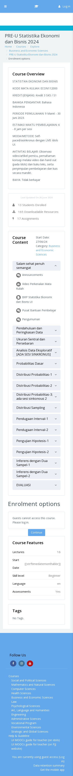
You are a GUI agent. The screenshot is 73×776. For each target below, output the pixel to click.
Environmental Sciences (26, 727)
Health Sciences (21, 693)
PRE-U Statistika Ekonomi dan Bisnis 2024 (33, 54)
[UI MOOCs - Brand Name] (36, 6)
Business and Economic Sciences (28, 50)
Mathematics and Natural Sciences (33, 684)
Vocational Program (23, 723)
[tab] (36, 266)
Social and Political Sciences (28, 680)
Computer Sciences (23, 689)
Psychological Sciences (25, 706)
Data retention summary (48, 765)
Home (8, 46)
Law (14, 701)
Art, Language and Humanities (30, 710)
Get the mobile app (52, 770)
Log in (64, 6)
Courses (21, 46)
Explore (34, 46)
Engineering (18, 714)
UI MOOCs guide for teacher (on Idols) (35, 740)
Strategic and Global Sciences (29, 731)
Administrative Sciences (26, 719)
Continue (36, 532)
